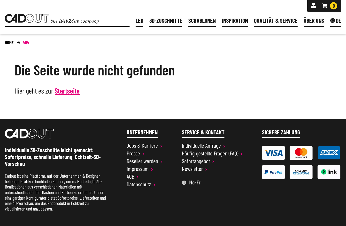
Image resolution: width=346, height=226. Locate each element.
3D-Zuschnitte (165, 21)
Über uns (314, 21)
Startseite (67, 91)
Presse (133, 153)
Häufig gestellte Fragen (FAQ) (210, 153)
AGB (130, 176)
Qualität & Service (276, 21)
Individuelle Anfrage (201, 145)
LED (139, 21)
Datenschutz (139, 184)
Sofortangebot (196, 161)
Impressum (138, 169)
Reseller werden (142, 161)
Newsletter (192, 169)
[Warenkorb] (329, 5)
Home (9, 42)
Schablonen (202, 21)
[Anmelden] (313, 5)
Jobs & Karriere (142, 145)
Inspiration (235, 21)
